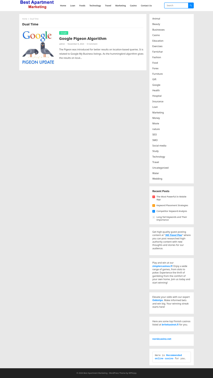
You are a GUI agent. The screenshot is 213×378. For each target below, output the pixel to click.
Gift (154, 79)
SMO (155, 140)
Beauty (156, 24)
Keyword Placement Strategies (172, 205)
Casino (156, 35)
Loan (155, 107)
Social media (159, 145)
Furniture (157, 73)
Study (155, 151)
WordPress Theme (117, 373)
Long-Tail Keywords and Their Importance (171, 218)
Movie (155, 123)
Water (155, 173)
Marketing (158, 112)
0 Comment (92, 44)
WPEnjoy (133, 373)
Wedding (157, 178)
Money (156, 118)
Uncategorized (160, 167)
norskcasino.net (161, 338)
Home (24, 19)
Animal (156, 18)
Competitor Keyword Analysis (171, 211)
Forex (155, 68)
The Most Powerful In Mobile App (171, 198)
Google (64, 33)
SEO (154, 134)
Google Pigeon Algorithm (82, 38)
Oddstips (157, 300)
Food (155, 62)
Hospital (157, 95)
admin (62, 44)
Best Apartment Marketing (96, 373)
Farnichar (157, 51)
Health (156, 90)
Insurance (157, 101)
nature (156, 129)
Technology (158, 156)
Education (157, 40)
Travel (155, 162)
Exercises (157, 46)
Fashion (156, 57)
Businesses (158, 29)
